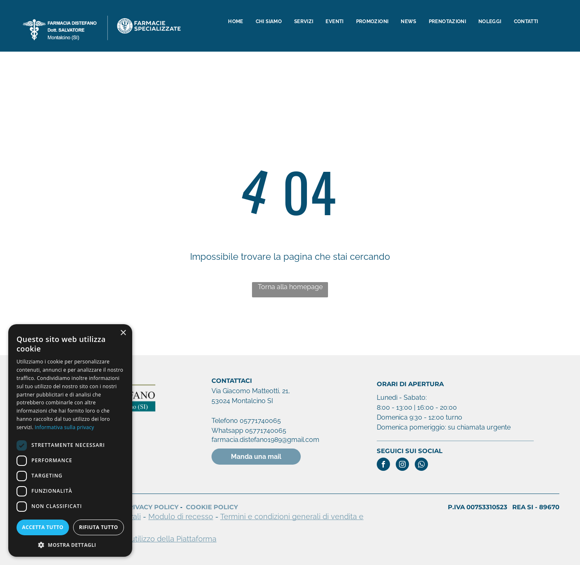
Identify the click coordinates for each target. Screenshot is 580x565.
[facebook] (383, 465)
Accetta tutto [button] (42, 527)
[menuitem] (235, 21)
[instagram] (402, 465)
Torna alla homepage (290, 287)
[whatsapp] (421, 465)
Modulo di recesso (180, 516)
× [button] (123, 333)
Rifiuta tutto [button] (98, 527)
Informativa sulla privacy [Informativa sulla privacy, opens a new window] (64, 427)
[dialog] (70, 440)
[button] (70, 544)
